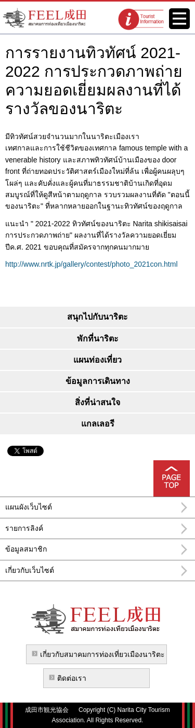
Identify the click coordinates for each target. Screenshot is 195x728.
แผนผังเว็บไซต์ (28, 507)
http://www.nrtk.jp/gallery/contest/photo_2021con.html (91, 264)
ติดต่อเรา (71, 678)
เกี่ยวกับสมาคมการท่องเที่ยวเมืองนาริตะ (102, 654)
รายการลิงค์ (24, 528)
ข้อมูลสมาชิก (26, 549)
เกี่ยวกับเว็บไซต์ (29, 570)
